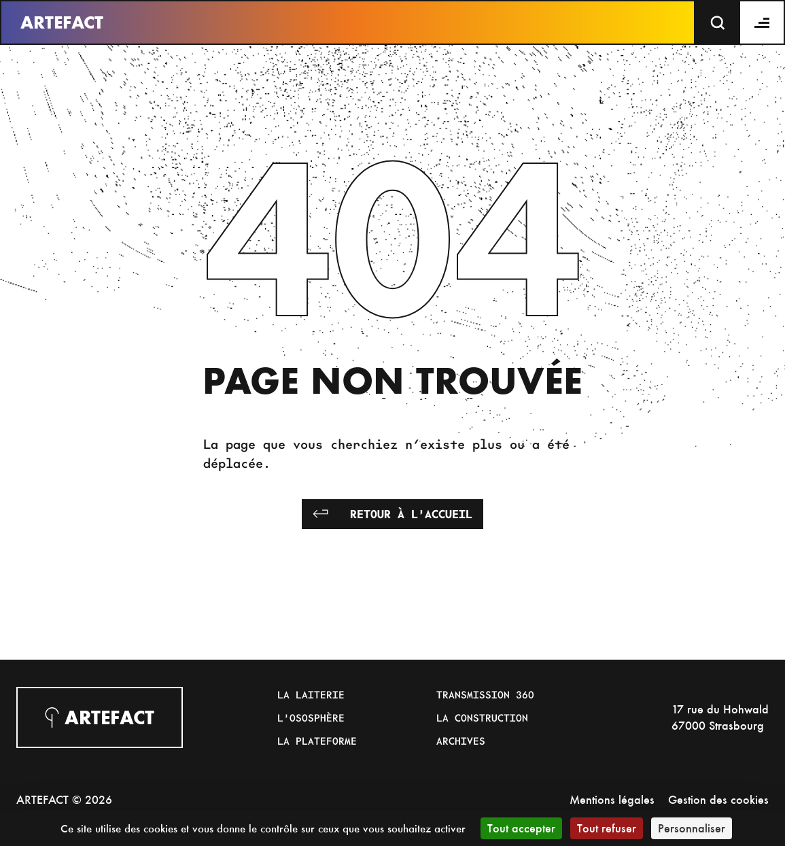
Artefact (61, 22)
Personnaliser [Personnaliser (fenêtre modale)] (691, 828)
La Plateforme (317, 740)
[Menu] (762, 22)
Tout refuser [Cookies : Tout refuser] (606, 828)
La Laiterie (311, 694)
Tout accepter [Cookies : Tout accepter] (521, 828)
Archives (460, 740)
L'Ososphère (311, 717)
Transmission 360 (485, 694)
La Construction (482, 717)
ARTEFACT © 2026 (64, 799)
